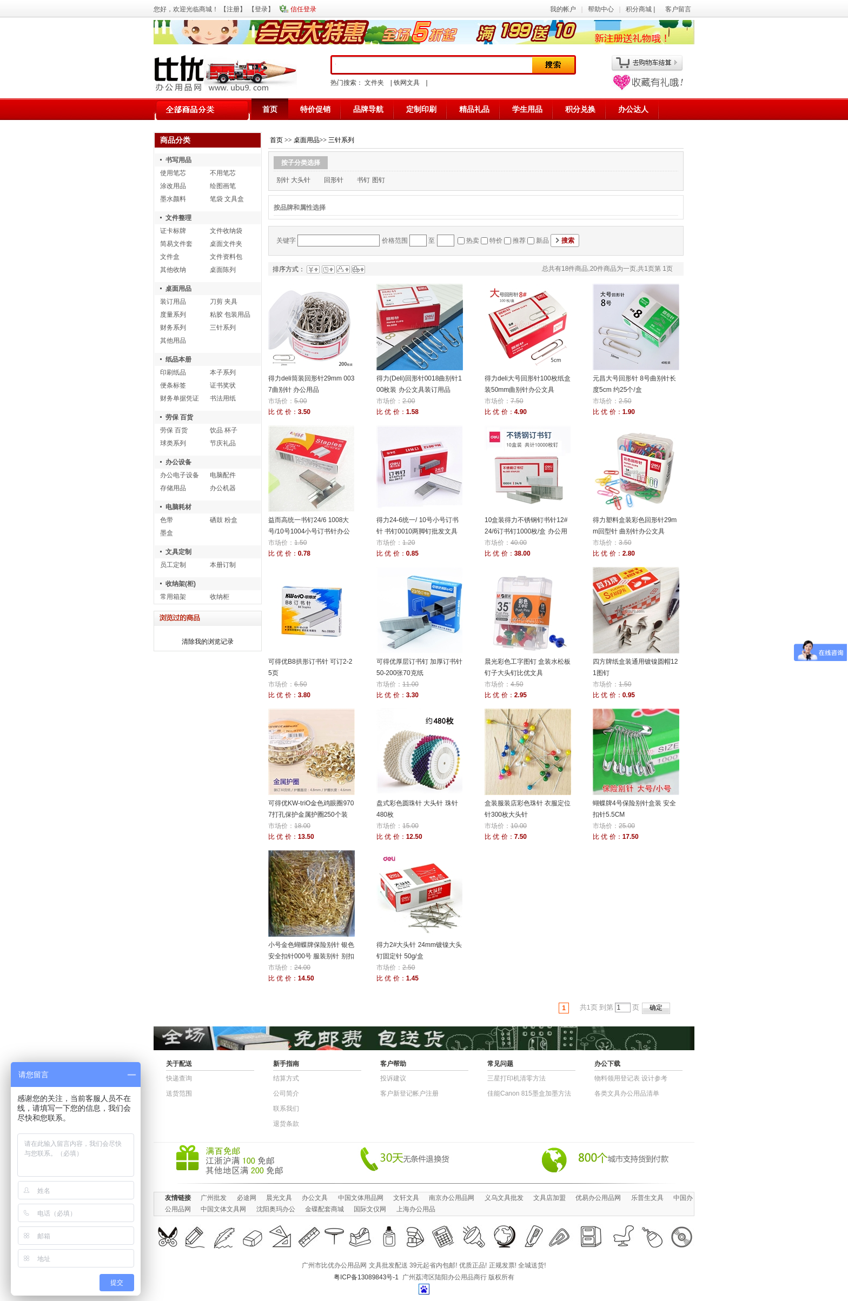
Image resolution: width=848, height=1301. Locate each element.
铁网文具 (407, 82)
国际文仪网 (370, 1209)
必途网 (246, 1198)
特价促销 (315, 109)
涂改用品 (173, 186)
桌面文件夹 (226, 244)
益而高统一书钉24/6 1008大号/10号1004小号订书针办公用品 (309, 531)
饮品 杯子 (223, 430)
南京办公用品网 (451, 1198)
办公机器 (223, 488)
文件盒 (170, 257)
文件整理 (178, 218)
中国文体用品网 (360, 1198)
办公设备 (178, 462)
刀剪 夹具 (223, 301)
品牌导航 (368, 109)
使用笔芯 (173, 173)
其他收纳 (173, 269)
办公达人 (633, 109)
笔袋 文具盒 (227, 199)
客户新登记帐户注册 (409, 1093)
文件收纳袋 (226, 231)
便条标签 (173, 385)
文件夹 (374, 82)
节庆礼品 (223, 443)
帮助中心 (601, 9)
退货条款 (286, 1123)
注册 (233, 9)
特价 (495, 240)
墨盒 (166, 533)
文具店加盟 (549, 1198)
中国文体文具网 (223, 1209)
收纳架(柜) (180, 584)
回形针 (333, 180)
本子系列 (223, 372)
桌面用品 (178, 288)
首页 (269, 109)
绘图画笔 (223, 186)
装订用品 (173, 301)
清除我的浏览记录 (208, 641)
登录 (261, 9)
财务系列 (173, 327)
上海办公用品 (415, 1209)
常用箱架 (173, 597)
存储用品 (173, 488)
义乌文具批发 (504, 1198)
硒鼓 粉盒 (223, 520)
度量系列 (173, 314)
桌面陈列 (223, 269)
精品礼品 (474, 109)
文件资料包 (226, 257)
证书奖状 (223, 385)
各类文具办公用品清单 (626, 1093)
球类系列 (173, 443)
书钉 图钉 (371, 180)
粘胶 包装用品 (230, 314)
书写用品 (178, 160)
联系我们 (286, 1108)
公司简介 (286, 1093)
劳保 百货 (179, 417)
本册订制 (223, 565)
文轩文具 (406, 1198)
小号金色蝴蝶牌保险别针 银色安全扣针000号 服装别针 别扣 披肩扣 (311, 956)
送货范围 (179, 1093)
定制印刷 (421, 109)
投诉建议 (393, 1078)
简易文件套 (176, 244)
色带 (166, 520)
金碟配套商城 (324, 1209)
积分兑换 (580, 109)
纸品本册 (178, 359)
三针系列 (223, 327)
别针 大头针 (293, 180)
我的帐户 (563, 9)
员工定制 (173, 565)
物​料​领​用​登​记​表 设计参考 (630, 1078)
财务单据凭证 (179, 398)
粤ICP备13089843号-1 (366, 1277)
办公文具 (315, 1198)
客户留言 (678, 9)
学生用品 (527, 109)
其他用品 (173, 340)
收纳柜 (219, 597)
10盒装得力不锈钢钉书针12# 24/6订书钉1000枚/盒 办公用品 (526, 531)
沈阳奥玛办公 (275, 1209)
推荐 (519, 240)
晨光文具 (279, 1198)
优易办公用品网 (598, 1198)
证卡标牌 (173, 231)
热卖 (472, 240)
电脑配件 (223, 475)
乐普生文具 (647, 1198)
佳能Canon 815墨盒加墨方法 (529, 1093)
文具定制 (178, 552)
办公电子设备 (179, 475)
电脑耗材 (178, 507)
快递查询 (179, 1078)
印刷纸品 (173, 372)
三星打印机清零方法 (516, 1078)
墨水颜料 (173, 199)
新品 (542, 240)
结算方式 (286, 1078)
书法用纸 (223, 398)
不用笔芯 (223, 173)
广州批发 (214, 1198)
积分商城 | (641, 9)
